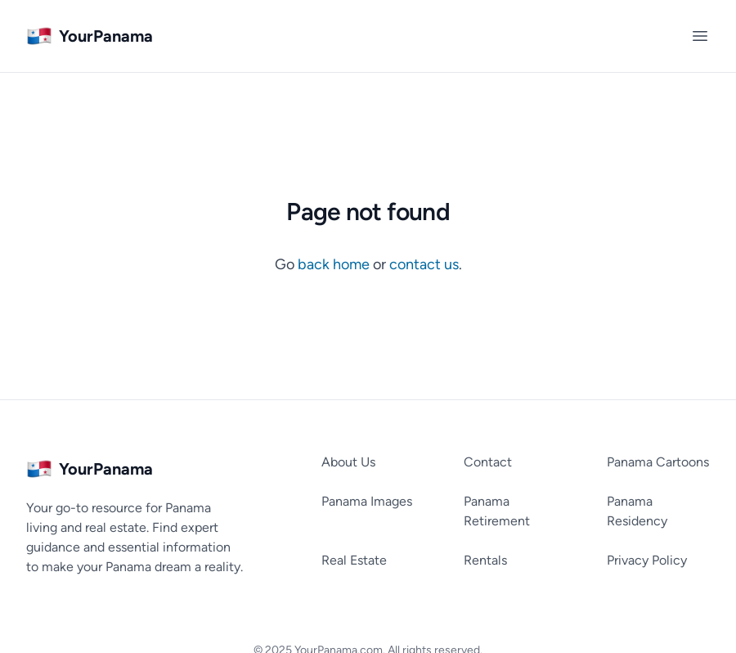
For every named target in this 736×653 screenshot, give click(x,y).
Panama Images (366, 501)
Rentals (485, 560)
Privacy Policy (647, 560)
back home (335, 264)
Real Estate (354, 560)
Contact (488, 462)
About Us (348, 462)
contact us (424, 264)
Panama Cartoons (658, 462)
